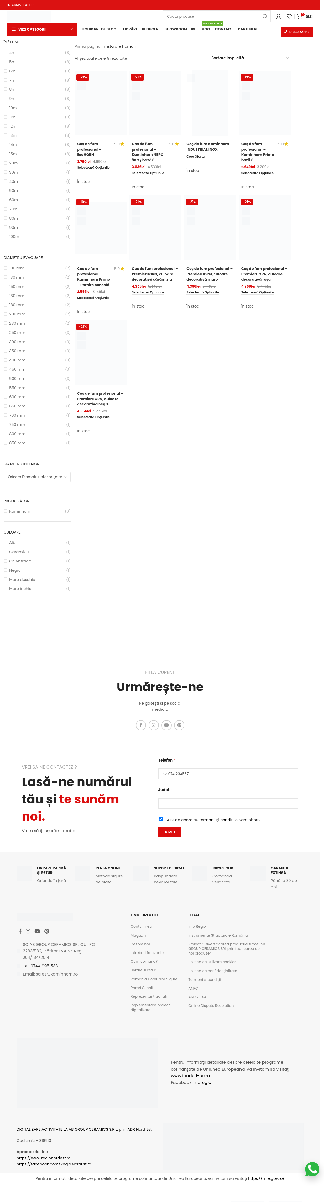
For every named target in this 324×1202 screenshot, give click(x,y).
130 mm (16, 277)
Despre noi (140, 944)
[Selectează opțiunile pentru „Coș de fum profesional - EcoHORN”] (95, 168)
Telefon (166, 760)
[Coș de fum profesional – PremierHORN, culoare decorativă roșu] (265, 227)
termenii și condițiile (219, 820)
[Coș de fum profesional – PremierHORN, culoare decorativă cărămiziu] (155, 227)
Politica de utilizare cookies (212, 962)
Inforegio (202, 1083)
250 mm (17, 333)
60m (13, 200)
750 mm (17, 425)
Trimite (169, 832)
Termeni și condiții (204, 980)
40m (13, 182)
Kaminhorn (19, 511)
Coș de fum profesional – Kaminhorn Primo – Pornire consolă (92, 279)
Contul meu (141, 927)
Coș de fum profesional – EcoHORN (90, 150)
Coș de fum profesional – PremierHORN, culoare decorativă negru (100, 405)
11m (12, 117)
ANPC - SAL (198, 997)
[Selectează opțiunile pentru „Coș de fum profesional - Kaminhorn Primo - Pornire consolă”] (95, 303)
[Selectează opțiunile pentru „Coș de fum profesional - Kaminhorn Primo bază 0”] (259, 174)
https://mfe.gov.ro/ (266, 1179)
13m (13, 136)
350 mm (17, 351)
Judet (165, 790)
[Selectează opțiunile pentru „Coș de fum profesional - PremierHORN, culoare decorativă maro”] (204, 298)
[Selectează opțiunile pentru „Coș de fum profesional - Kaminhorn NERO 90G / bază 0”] (150, 174)
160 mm (16, 296)
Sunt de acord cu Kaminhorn (212, 820)
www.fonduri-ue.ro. (191, 1076)
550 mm (17, 388)
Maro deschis (22, 580)
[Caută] (217, 16)
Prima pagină (87, 46)
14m (13, 145)
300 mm (17, 342)
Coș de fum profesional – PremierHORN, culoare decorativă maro (209, 276)
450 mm (17, 369)
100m (14, 237)
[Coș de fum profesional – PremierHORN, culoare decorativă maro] (210, 227)
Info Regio (197, 927)
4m (12, 53)
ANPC (193, 988)
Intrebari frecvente (147, 953)
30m (13, 172)
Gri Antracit (20, 561)
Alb (12, 543)
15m (13, 154)
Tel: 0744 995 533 (40, 968)
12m (13, 126)
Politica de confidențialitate (212, 971)
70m (13, 209)
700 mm (17, 415)
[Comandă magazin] (250, 59)
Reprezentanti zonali (149, 997)
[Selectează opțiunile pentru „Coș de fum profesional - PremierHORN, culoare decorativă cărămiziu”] (150, 298)
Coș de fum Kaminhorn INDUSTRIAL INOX (209, 147)
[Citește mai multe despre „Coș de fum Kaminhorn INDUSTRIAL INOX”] (196, 157)
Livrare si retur (143, 970)
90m (13, 228)
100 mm (16, 268)
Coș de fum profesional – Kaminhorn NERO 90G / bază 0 (148, 152)
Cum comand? (144, 962)
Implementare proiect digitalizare (150, 1008)
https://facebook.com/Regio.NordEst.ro (54, 1164)
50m (13, 191)
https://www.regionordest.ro (43, 1158)
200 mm (17, 314)
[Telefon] (228, 774)
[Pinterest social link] (179, 726)
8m (12, 90)
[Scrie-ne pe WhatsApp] (312, 1169)
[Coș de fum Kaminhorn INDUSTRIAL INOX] (210, 103)
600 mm (17, 397)
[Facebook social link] (141, 726)
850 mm (17, 443)
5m (12, 62)
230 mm (17, 323)
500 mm (17, 379)
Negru (15, 570)
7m (12, 80)
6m (12, 71)
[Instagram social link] (154, 726)
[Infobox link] (43, 875)
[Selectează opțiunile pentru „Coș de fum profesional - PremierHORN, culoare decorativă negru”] (95, 427)
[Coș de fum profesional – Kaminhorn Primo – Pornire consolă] (101, 227)
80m (13, 218)
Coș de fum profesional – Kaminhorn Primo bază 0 (254, 152)
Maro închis (20, 589)
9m (12, 99)
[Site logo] (29, 15)
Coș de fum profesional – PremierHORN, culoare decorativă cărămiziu (154, 276)
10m (13, 108)
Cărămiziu (19, 552)
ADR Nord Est (139, 1129)
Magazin (138, 935)
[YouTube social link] (166, 726)
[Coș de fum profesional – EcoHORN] (101, 103)
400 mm (17, 360)
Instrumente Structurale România (218, 935)
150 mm (16, 287)
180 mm (16, 305)
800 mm (17, 434)
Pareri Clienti (142, 988)
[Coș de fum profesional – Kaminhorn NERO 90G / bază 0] (155, 103)
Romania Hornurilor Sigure (154, 979)
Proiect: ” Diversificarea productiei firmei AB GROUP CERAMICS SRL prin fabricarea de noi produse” (226, 949)
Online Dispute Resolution (211, 1006)
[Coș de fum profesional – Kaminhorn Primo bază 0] (265, 103)
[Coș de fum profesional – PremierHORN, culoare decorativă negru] (101, 357)
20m (13, 163)
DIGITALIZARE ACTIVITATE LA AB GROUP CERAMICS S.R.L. (67, 1129)
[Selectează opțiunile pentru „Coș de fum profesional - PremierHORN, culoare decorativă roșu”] (259, 298)
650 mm (17, 406)
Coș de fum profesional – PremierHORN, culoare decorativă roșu (264, 276)
